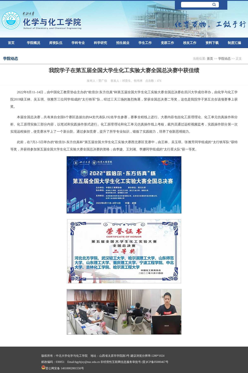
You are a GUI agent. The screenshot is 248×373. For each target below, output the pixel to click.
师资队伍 (55, 43)
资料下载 (212, 43)
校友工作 (189, 43)
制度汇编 (234, 43)
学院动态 (224, 58)
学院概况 (33, 43)
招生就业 (122, 43)
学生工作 (145, 43)
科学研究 (100, 43)
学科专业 (78, 43)
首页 (11, 43)
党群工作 (167, 43)
